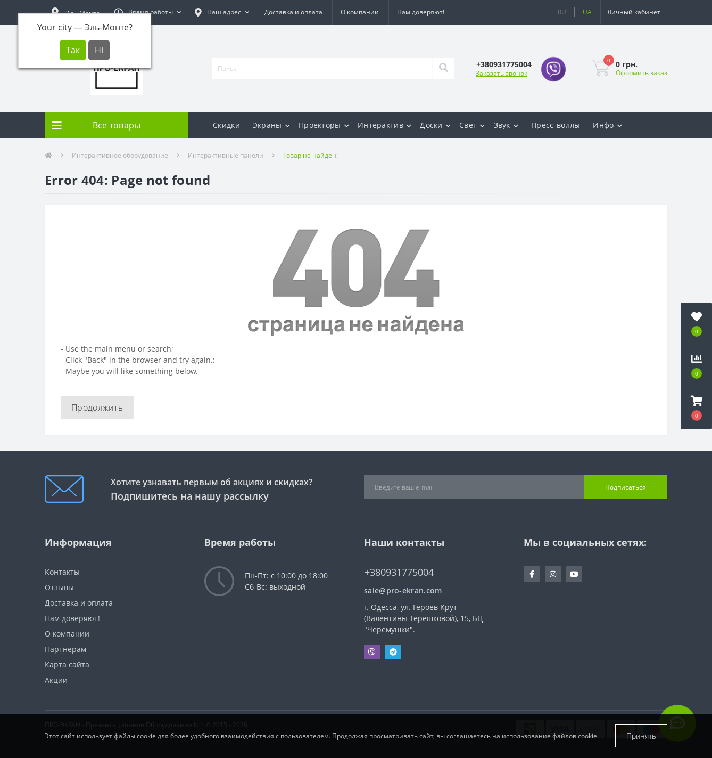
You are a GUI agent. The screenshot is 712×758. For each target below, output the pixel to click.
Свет (472, 125)
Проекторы (324, 125)
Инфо (607, 125)
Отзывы (59, 587)
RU (562, 12)
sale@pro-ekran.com (403, 590)
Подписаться (625, 487)
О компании (360, 12)
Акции (56, 680)
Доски (435, 125)
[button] (147, 12)
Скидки (226, 125)
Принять (641, 736)
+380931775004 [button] (399, 572)
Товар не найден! (310, 155)
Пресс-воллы (555, 125)
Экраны (271, 125)
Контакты (62, 572)
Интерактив (384, 125)
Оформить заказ (641, 72)
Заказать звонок (501, 73)
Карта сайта (67, 664)
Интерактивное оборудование (120, 155)
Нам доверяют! (420, 12)
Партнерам (65, 649)
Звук (506, 125)
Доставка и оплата (293, 12)
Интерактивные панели (225, 155)
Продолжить (97, 407)
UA (587, 12)
